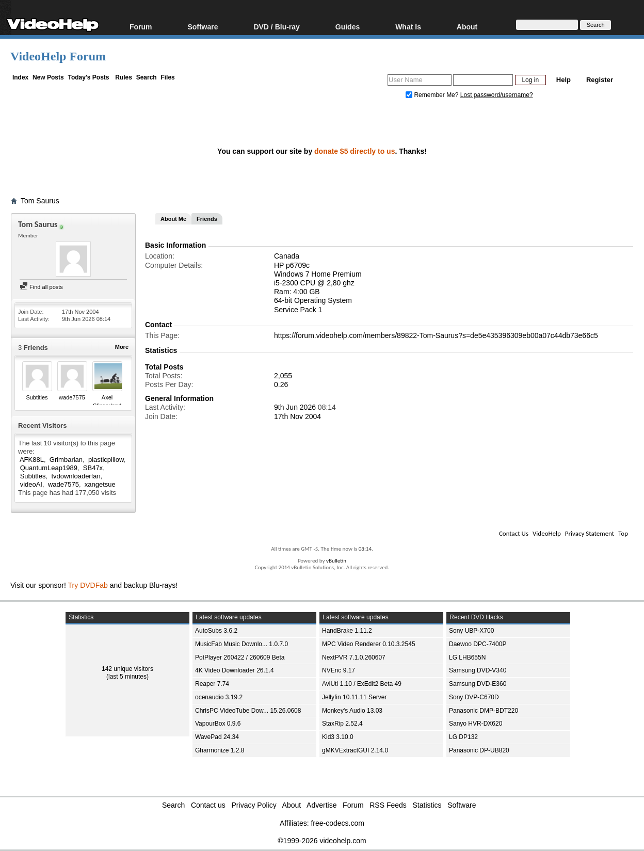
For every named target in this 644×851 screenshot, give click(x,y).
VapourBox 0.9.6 (218, 723)
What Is (408, 26)
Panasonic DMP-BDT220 (483, 710)
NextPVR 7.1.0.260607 (353, 657)
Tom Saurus (40, 201)
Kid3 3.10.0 (337, 737)
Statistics (427, 805)
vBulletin (336, 560)
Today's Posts (88, 77)
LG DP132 (463, 737)
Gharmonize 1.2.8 (219, 750)
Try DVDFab (88, 585)
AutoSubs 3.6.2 (216, 630)
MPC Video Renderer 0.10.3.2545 (368, 644)
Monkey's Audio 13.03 (352, 710)
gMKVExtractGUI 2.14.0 (355, 750)
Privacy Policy (254, 805)
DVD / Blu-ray (276, 26)
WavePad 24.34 (217, 737)
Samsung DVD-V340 (477, 670)
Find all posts (41, 287)
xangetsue (100, 484)
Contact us (208, 805)
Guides (347, 26)
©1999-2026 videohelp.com (322, 841)
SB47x (93, 468)
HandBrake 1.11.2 (347, 630)
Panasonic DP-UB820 (479, 750)
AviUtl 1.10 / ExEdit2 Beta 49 (361, 683)
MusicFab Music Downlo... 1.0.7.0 (241, 644)
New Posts (48, 77)
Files (167, 77)
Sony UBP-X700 (471, 630)
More (121, 347)
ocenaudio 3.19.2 (219, 697)
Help (563, 80)
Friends (207, 219)
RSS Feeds (388, 805)
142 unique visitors (127, 668)
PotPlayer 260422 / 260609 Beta (239, 657)
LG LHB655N (467, 657)
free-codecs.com (337, 823)
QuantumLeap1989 (48, 468)
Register (599, 80)
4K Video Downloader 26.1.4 (234, 670)
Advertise (321, 805)
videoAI (31, 484)
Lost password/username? (496, 95)
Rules (123, 77)
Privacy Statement (589, 533)
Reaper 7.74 (212, 683)
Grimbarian (66, 459)
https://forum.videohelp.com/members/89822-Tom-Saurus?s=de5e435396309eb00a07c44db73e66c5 (436, 335)
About (467, 26)
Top (623, 533)
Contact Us (513, 533)
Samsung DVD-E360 (477, 683)
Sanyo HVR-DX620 (475, 723)
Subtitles (36, 397)
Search (146, 77)
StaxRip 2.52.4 (342, 723)
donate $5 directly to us (354, 151)
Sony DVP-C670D (474, 697)
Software (202, 26)
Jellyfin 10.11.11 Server (354, 697)
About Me (173, 219)
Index (20, 77)
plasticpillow (106, 459)
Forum (141, 26)
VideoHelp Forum (58, 56)
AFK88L (32, 459)
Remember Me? (433, 95)
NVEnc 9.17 (338, 670)
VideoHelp (547, 533)
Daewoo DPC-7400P (477, 644)
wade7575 (72, 397)
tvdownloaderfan (75, 476)
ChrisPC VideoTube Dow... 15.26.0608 (248, 710)
